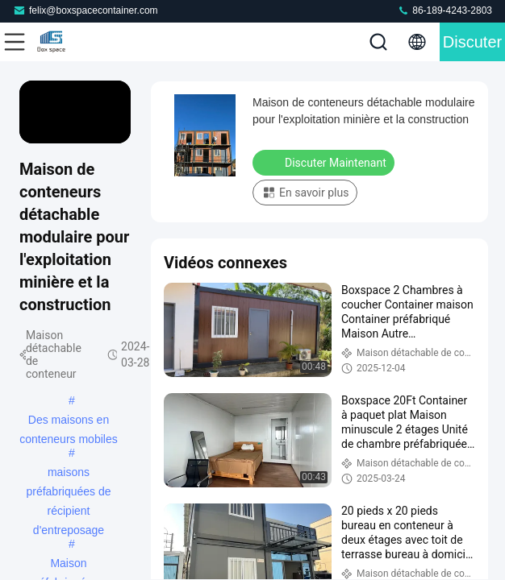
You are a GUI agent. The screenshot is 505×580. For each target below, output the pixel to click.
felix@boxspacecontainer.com (85, 10)
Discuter (472, 42)
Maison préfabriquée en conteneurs (68, 565)
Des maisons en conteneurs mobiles (68, 421)
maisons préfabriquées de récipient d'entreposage (68, 474)
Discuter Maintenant (325, 162)
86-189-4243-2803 (444, 10)
